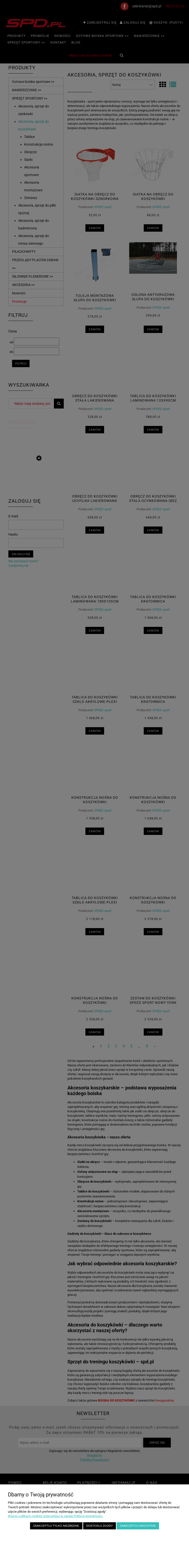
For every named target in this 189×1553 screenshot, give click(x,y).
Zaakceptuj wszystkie (138, 1525)
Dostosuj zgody (99, 1525)
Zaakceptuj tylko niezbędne (56, 1525)
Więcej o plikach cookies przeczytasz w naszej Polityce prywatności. (55, 1516)
